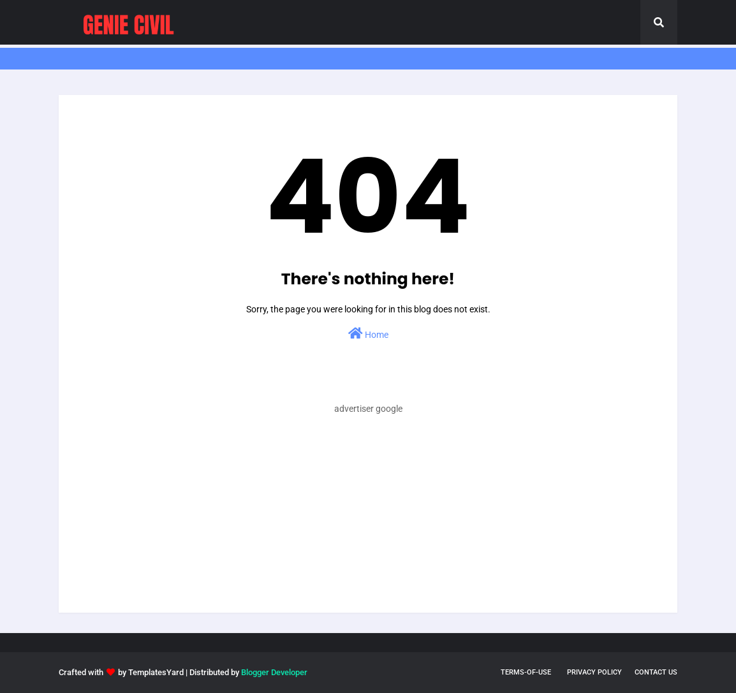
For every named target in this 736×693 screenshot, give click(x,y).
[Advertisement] (368, 523)
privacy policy (594, 672)
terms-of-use (526, 672)
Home (368, 333)
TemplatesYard (156, 672)
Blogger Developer (274, 672)
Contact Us (656, 672)
